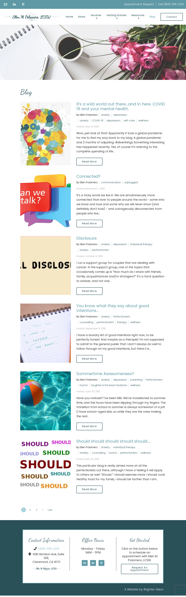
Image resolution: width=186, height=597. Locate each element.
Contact (171, 16)
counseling (86, 323)
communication (111, 182)
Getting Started (116, 15)
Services (96, 15)
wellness (143, 120)
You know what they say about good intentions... (112, 309)
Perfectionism (121, 317)
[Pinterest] (23, 4)
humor (84, 386)
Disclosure (86, 239)
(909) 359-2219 (174, 4)
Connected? (88, 176)
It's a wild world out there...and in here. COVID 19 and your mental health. (120, 106)
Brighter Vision (153, 591)
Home (69, 16)
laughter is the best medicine (109, 386)
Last (50, 511)
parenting (136, 380)
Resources (137, 15)
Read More (89, 161)
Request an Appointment (139, 570)
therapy (122, 323)
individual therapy (141, 245)
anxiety (105, 115)
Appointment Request (139, 4)
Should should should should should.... (113, 442)
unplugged (131, 182)
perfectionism (100, 250)
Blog (152, 16)
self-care (129, 120)
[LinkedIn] (14, 4)
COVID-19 (97, 120)
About (81, 16)
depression (120, 115)
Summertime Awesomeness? (105, 374)
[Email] (5, 4)
